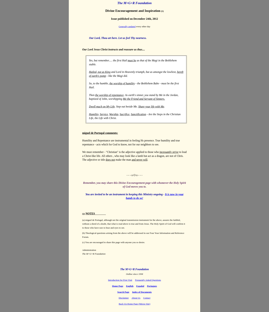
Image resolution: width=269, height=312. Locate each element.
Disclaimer (124, 298)
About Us (136, 298)
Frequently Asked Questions (148, 280)
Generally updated (127, 26)
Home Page (117, 286)
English (129, 286)
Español (140, 286)
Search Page (123, 292)
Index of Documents (142, 292)
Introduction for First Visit (120, 280)
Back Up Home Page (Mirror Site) (134, 304)
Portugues (152, 286)
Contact (146, 298)
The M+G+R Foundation (134, 3)
